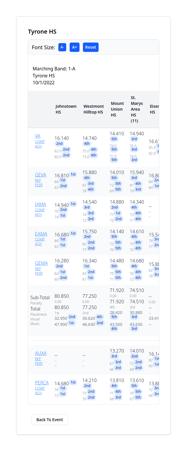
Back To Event (49, 419)
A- (62, 47)
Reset (90, 47)
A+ (74, 47)
